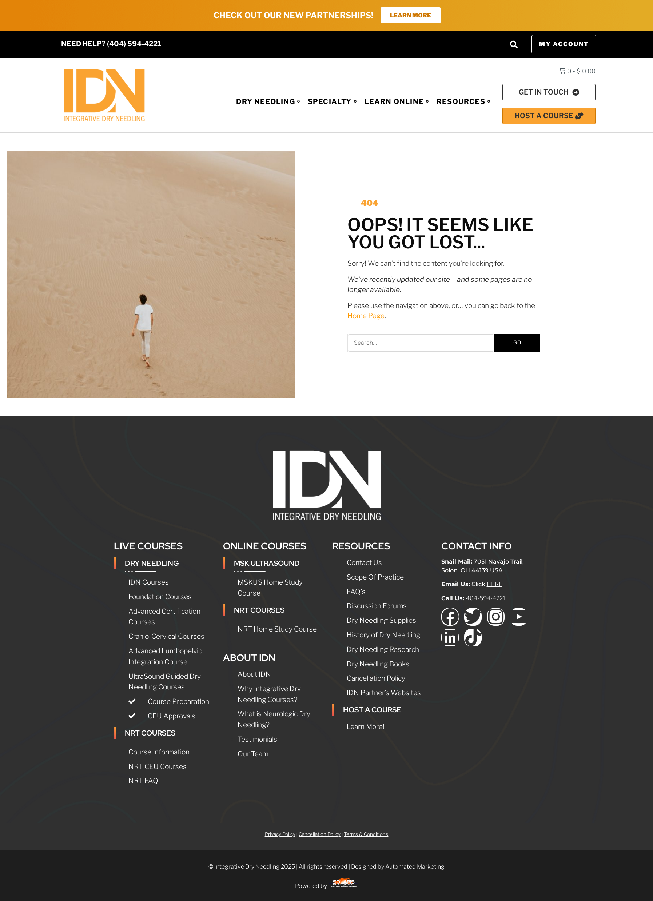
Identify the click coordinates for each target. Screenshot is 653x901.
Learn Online (397, 101)
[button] (514, 45)
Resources (463, 101)
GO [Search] (517, 343)
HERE (494, 584)
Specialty (333, 101)
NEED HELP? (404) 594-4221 (111, 44)
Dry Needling (269, 101)
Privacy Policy (280, 835)
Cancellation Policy (320, 835)
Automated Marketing (415, 867)
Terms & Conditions (366, 835)
